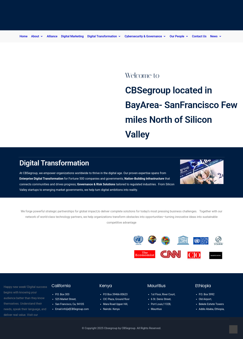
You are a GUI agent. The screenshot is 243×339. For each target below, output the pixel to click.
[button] (38, 36)
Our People (179, 36)
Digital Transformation (104, 36)
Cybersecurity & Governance (145, 36)
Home (23, 36)
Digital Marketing (72, 36)
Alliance (52, 36)
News (216, 36)
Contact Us (199, 36)
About (37, 36)
